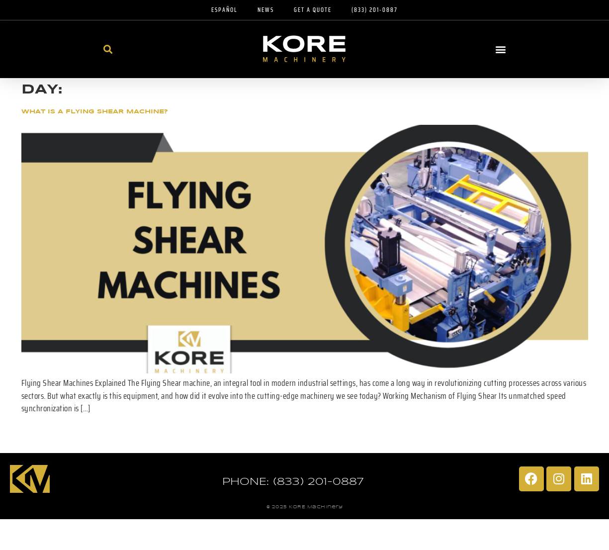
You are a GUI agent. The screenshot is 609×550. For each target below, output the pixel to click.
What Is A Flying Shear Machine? (94, 111)
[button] (108, 49)
